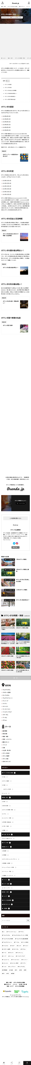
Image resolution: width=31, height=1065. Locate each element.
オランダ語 (5, 758)
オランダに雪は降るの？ (22, 600)
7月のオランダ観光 (21, 559)
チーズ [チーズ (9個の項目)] (4, 952)
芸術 (5, 801)
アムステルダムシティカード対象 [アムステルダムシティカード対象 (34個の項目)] (20, 935)
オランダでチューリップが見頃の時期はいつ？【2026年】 (8, 642)
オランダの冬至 (7, 87)
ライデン (5, 703)
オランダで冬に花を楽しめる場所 (22, 580)
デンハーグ (5, 700)
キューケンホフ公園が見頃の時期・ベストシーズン (23, 642)
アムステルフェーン (8, 698)
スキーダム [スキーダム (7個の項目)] (16, 949)
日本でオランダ (6, 761)
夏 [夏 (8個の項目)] (21, 970)
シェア (12, 1063)
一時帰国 (6, 908)
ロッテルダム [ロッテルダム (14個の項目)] (22, 966)
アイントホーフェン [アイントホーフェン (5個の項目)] (12, 931)
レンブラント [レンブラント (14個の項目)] (12, 966)
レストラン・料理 (8, 818)
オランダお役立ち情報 (12, 6)
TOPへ (27, 1063)
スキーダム (5, 714)
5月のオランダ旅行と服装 (7, 670)
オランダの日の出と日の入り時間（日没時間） (11, 234)
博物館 (6, 855)
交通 (4, 747)
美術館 (6, 851)
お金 (5, 777)
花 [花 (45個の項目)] (8, 973)
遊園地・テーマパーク (9, 875)
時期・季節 (5, 736)
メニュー (19, 1063)
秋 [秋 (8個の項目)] (3, 973)
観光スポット (22, 6)
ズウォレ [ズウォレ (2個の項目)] (24, 949)
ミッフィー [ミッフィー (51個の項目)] (25, 959)
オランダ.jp (18, 995)
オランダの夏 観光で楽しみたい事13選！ (22, 671)
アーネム (5, 717)
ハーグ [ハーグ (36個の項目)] (4, 956)
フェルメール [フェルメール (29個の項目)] (6, 959)
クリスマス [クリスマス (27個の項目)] (5, 945)
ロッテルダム (6, 695)
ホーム (4, 1063)
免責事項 (26, 477)
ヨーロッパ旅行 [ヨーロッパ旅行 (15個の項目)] (15, 963)
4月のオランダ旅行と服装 (7, 656)
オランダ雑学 (6, 756)
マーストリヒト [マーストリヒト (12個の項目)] (16, 959)
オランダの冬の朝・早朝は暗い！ (11, 302)
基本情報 (5, 731)
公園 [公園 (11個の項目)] (12, 970)
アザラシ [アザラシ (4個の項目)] (22, 931)
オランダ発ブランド (9, 838)
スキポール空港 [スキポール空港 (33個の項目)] (6, 949)
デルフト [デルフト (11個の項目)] (11, 952)
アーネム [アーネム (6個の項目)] (17, 942)
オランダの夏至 (7, 84)
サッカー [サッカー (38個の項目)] (26, 945)
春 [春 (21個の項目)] (25, 970)
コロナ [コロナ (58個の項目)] (13, 945)
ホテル (6, 814)
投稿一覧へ (15, 547)
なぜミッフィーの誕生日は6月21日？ (10, 155)
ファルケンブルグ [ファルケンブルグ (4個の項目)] (21, 956)
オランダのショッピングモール (11, 859)
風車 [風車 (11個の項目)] (13, 973)
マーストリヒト (6, 709)
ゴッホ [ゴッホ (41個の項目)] (19, 945)
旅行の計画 (7, 806)
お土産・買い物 (6, 750)
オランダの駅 (9, 789)
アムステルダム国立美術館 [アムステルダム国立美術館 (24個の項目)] (22, 938)
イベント (28, 6)
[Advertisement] (15, 41)
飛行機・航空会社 (8, 822)
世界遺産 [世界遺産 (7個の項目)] (5, 970)
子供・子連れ (7, 826)
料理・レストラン (7, 739)
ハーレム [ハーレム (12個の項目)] (12, 956)
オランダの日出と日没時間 (9, 90)
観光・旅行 (3, 6)
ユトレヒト (5, 706)
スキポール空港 (6, 692)
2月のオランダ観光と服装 (22, 570)
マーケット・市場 (8, 871)
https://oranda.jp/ (6, 539)
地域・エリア (10, 986)
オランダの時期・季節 (16, 17)
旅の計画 (5, 733)
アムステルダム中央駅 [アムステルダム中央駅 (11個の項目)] (8, 938)
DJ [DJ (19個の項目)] (3, 931)
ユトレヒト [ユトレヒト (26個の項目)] (5, 963)
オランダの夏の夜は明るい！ (10, 93)
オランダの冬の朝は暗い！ (9, 96)
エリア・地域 (7, 884)
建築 (5, 830)
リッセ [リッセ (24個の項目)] (4, 966)
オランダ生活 (6, 753)
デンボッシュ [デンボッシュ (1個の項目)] (20, 952)
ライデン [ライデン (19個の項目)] (24, 963)
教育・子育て (7, 892)
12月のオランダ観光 (21, 589)
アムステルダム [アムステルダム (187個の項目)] (6, 935)
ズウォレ (5, 720)
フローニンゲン (8, 888)
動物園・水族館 (8, 863)
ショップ (6, 896)
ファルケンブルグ (7, 712)
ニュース (6, 793)
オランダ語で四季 (8, 325)
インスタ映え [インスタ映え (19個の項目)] (25, 942)
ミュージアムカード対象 (9, 867)
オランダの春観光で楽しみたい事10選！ (23, 656)
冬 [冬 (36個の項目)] (16, 970)
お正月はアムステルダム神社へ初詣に (8, 628)
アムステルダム (6, 689)
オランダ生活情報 (8, 900)
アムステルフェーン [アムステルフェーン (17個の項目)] (7, 942)
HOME (4, 58)
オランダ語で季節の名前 (9, 99)
